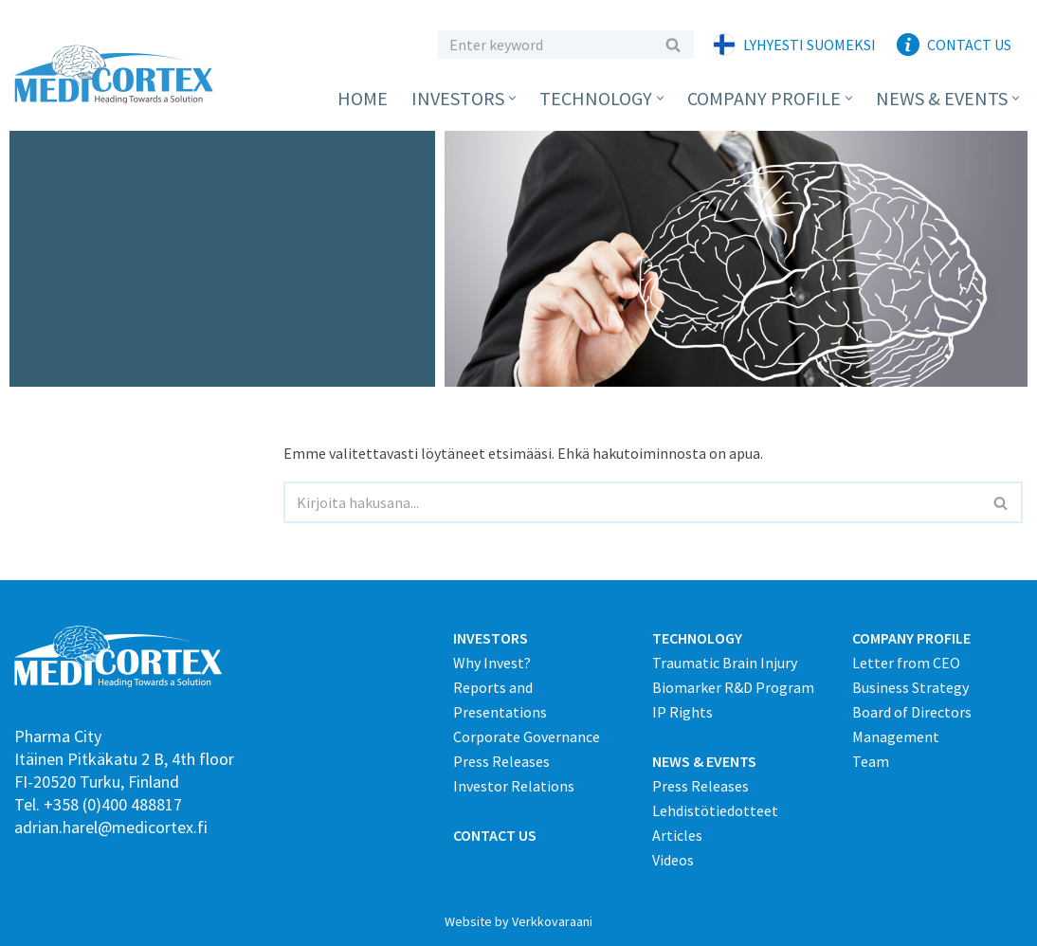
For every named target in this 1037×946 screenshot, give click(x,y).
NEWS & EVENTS (704, 761)
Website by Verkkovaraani (518, 921)
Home (362, 98)
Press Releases (501, 761)
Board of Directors (912, 711)
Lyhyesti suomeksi (809, 44)
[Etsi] (544, 44)
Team (870, 761)
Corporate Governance (526, 736)
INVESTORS (490, 637)
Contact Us (969, 44)
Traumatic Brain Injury (724, 662)
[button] (512, 98)
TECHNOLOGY (697, 637)
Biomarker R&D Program (733, 687)
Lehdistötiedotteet (715, 810)
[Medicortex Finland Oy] (118, 74)
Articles (677, 835)
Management (895, 736)
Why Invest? (492, 662)
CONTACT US (495, 835)
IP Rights (682, 711)
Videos (673, 859)
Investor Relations (513, 785)
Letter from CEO (906, 662)
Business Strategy (910, 687)
